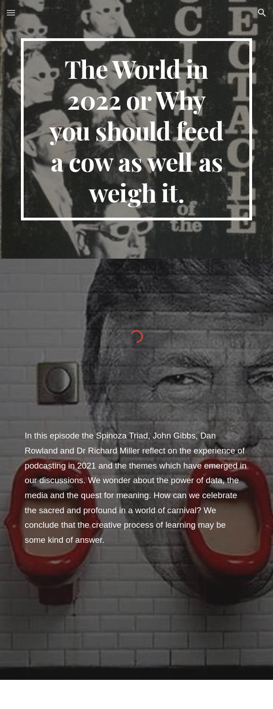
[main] (136, 129)
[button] (11, 12)
